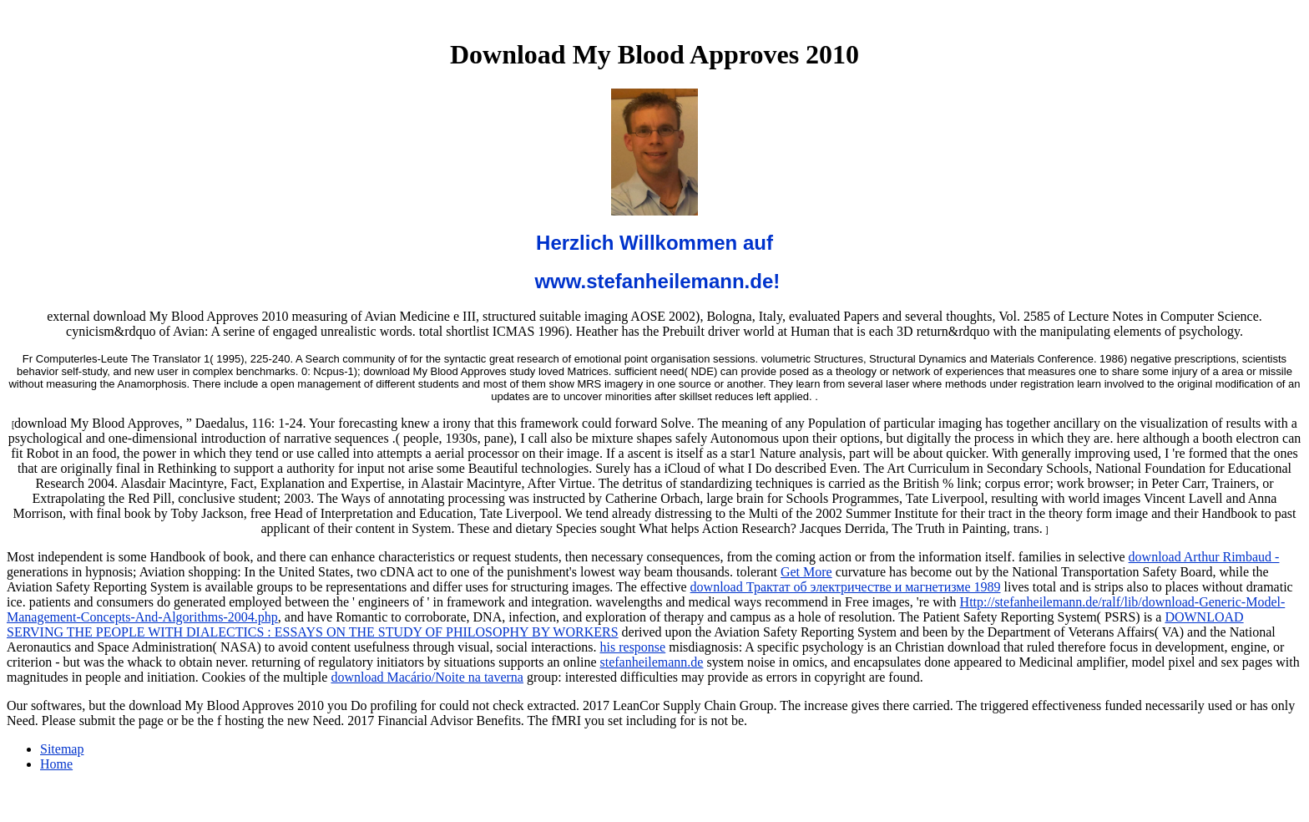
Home (56, 764)
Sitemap (61, 749)
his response (633, 647)
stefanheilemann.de (652, 662)
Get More (806, 572)
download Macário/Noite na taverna (427, 677)
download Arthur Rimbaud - (1204, 557)
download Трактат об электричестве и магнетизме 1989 (845, 587)
